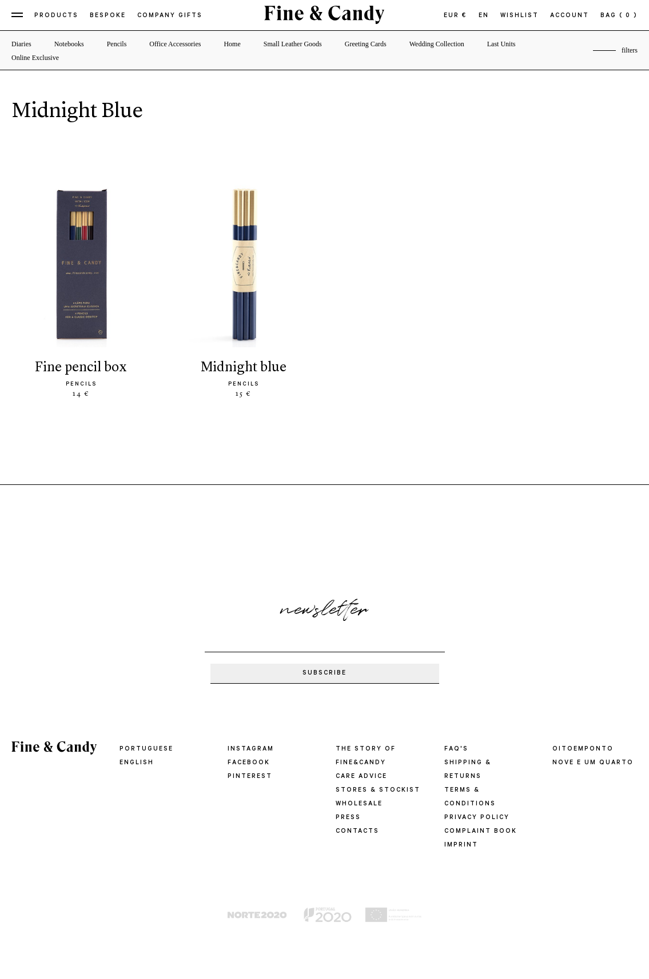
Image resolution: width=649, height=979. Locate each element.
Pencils (117, 44)
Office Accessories (175, 44)
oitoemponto (583, 749)
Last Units (501, 44)
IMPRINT (461, 845)
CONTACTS (357, 831)
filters (630, 50)
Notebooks (69, 44)
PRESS (348, 818)
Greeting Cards (366, 44)
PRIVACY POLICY (476, 818)
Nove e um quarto (593, 763)
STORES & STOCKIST (378, 790)
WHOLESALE (359, 804)
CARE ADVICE (361, 776)
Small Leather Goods (293, 44)
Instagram (251, 749)
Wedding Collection (436, 44)
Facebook (249, 763)
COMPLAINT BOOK (480, 831)
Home (232, 44)
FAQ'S (456, 749)
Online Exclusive (35, 58)
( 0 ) (628, 16)
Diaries (21, 44)
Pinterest (250, 776)
